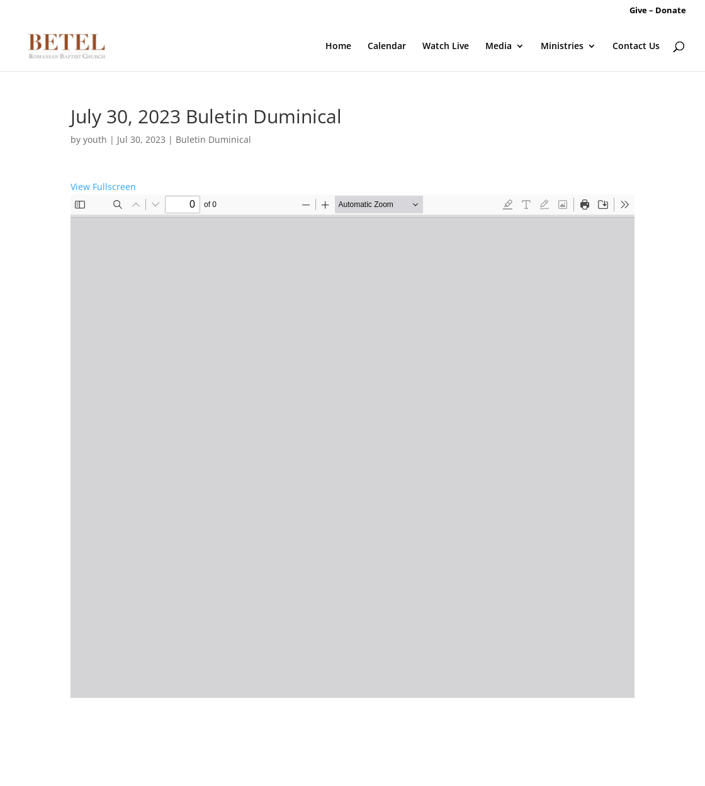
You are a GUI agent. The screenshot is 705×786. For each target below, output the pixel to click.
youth (95, 139)
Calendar (387, 47)
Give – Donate (657, 11)
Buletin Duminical (213, 139)
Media (498, 47)
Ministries (562, 47)
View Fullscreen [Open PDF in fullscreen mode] (103, 187)
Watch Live (445, 47)
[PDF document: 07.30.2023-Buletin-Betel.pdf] (352, 446)
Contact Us (636, 47)
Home (338, 47)
